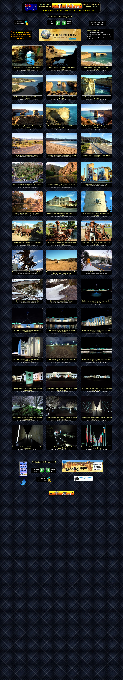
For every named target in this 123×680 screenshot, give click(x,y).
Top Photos (60, 10)
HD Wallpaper (52, 10)
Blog (93, 10)
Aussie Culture (82, 10)
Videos (75, 10)
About (89, 10)
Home (45, 10)
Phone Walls (68, 10)
